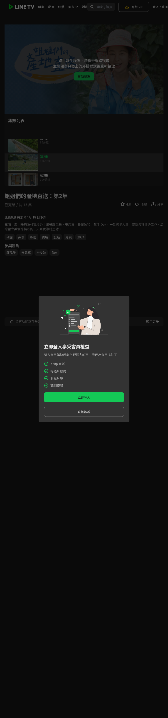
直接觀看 (84, 412)
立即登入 (84, 397)
